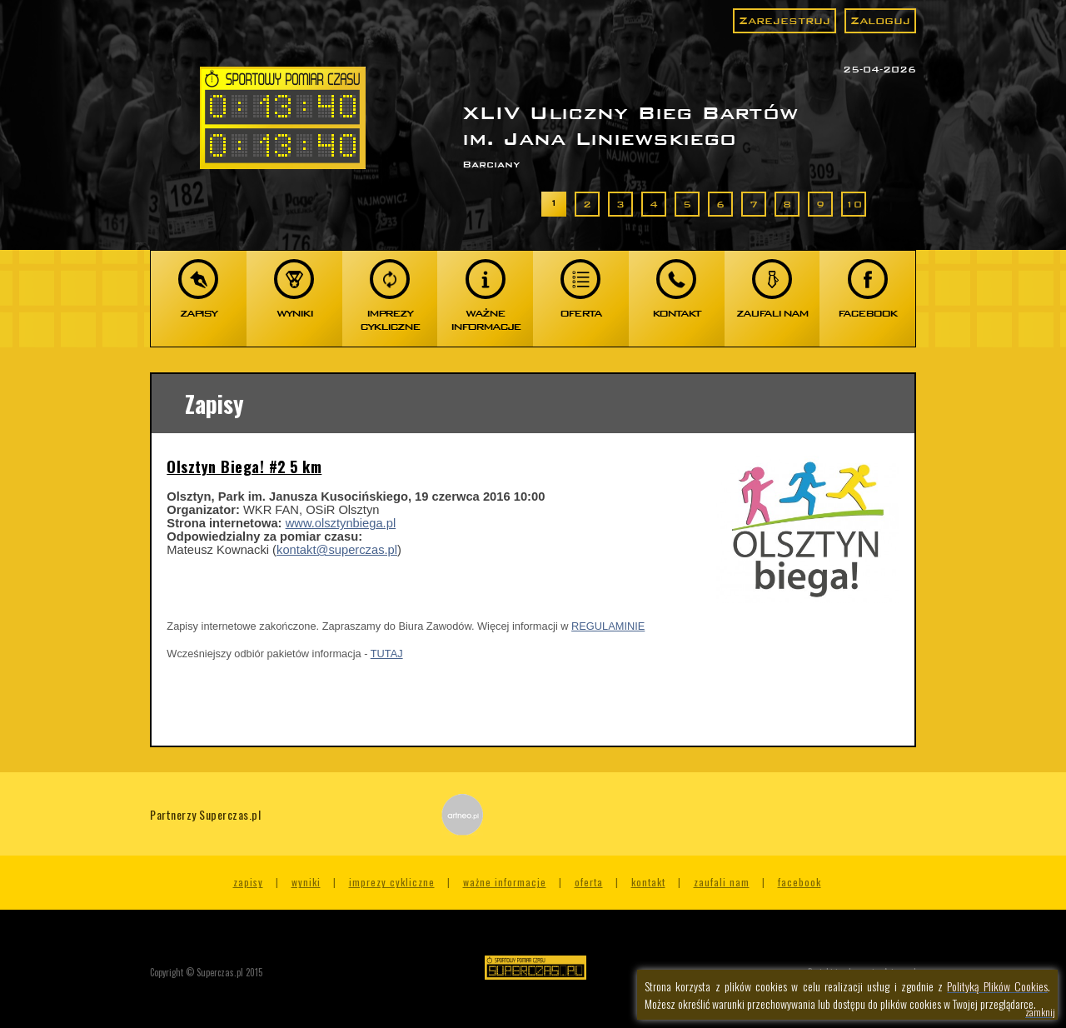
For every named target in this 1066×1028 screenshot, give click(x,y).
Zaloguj (880, 20)
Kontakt (648, 882)
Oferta (589, 882)
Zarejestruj (784, 20)
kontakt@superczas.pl (336, 549)
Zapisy (248, 882)
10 (853, 204)
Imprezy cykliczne (392, 882)
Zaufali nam (722, 882)
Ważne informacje (504, 882)
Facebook (799, 882)
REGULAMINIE (608, 626)
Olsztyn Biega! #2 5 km (244, 466)
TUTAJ (387, 653)
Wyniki (306, 882)
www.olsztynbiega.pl (341, 523)
